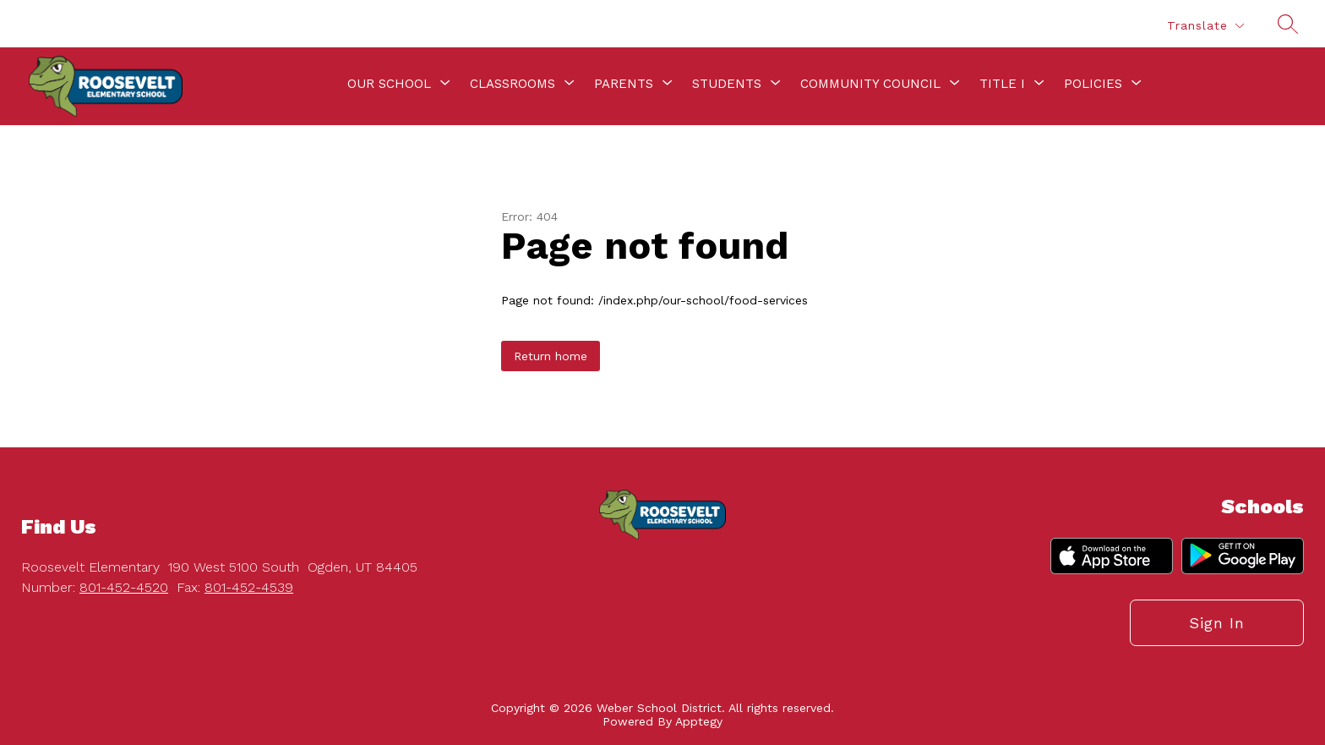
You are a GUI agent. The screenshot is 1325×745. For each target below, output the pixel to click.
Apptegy (698, 721)
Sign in (1217, 623)
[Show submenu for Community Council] (870, 84)
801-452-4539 (248, 587)
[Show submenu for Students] (726, 84)
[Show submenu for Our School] (389, 84)
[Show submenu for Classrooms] (512, 84)
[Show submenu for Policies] (1093, 84)
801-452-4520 (123, 587)
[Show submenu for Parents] (623, 84)
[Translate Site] (1205, 25)
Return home (550, 356)
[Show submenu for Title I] (1002, 84)
